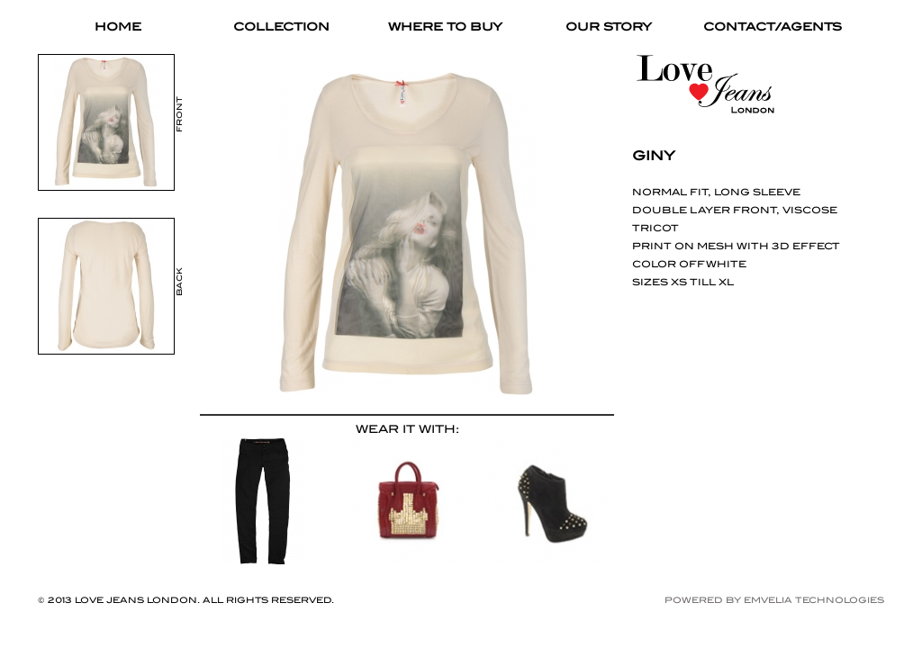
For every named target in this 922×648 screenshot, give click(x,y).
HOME (118, 26)
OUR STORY (608, 26)
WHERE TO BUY (445, 26)
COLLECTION (281, 26)
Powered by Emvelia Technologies (774, 600)
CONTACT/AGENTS (772, 26)
